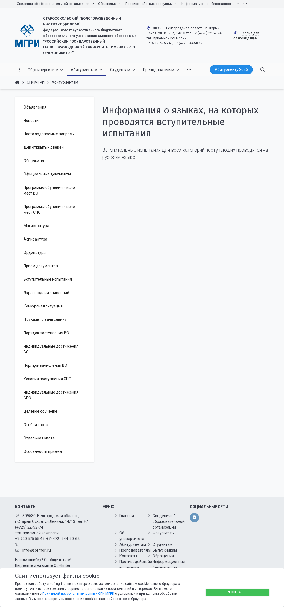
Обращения (163, 556)
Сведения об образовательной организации (169, 521)
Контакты (128, 556)
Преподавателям (135, 550)
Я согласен (237, 592)
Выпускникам (165, 550)
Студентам (162, 544)
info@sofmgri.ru (36, 550)
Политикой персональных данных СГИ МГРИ (78, 594)
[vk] (194, 517)
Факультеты (163, 533)
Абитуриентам (132, 544)
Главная (126, 516)
